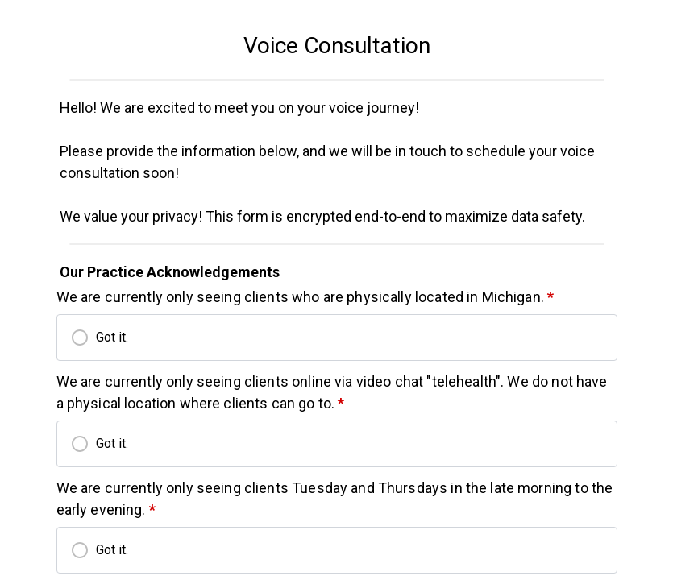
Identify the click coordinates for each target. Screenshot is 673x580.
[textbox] (337, 46)
